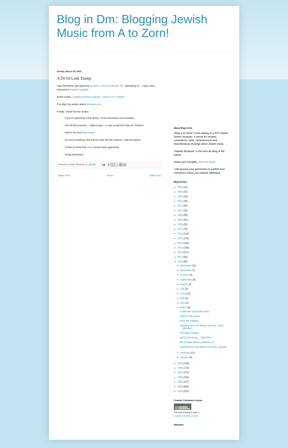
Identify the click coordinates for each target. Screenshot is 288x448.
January (184, 357)
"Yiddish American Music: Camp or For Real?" (98, 96)
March (184, 307)
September (186, 279)
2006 (180, 377)
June (183, 293)
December (186, 265)
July (182, 288)
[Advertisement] (103, 57)
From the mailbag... (190, 320)
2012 (180, 252)
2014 (180, 243)
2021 (180, 210)
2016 (180, 233)
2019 (180, 219)
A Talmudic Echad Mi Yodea (194, 311)
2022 (180, 205)
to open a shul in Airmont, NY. (107, 85)
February (185, 352)
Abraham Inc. (94, 104)
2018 (180, 224)
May (182, 298)
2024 (180, 196)
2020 (180, 215)
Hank (90, 147)
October (184, 274)
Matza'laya (88, 132)
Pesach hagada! (79, 89)
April (183, 303)
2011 (180, 257)
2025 (180, 191)
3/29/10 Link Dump (190, 316)
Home (110, 175)
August (184, 284)
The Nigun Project (189, 333)
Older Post (155, 175)
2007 (180, 372)
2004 (180, 386)
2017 (180, 229)
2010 (180, 261)
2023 (180, 201)
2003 (180, 391)
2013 (180, 247)
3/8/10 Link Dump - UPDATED (195, 337)
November (186, 270)
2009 (180, 363)
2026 (180, 187)
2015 (180, 238)
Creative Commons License (186, 416)
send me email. (207, 161)
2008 (180, 368)
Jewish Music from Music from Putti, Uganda (203, 347)
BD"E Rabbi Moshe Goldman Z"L (197, 342)
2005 (180, 381)
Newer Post (64, 175)
